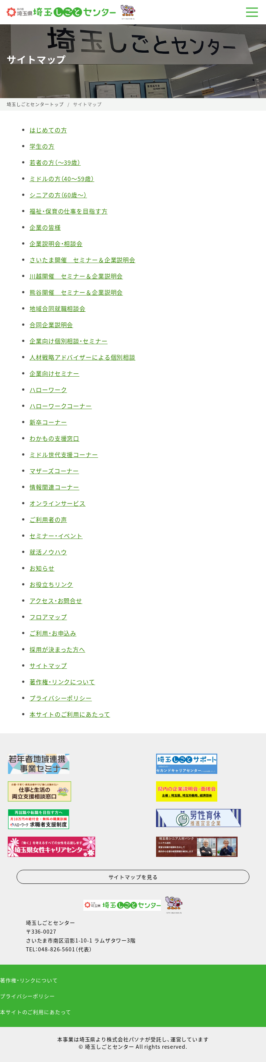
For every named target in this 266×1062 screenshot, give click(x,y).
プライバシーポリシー (61, 697)
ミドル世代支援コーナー (64, 454)
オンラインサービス (58, 503)
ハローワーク (48, 389)
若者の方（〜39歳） (55, 162)
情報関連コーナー (54, 486)
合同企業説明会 (51, 324)
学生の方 (42, 146)
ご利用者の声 (48, 519)
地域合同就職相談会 (58, 308)
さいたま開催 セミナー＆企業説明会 (82, 259)
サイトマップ (48, 665)
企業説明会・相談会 (56, 243)
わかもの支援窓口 (54, 438)
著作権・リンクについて (62, 681)
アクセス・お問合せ (56, 600)
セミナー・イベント (56, 535)
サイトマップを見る (133, 877)
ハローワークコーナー (61, 405)
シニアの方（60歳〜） (58, 194)
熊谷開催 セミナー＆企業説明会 (76, 292)
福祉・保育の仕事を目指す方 (68, 211)
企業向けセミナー (54, 373)
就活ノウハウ (48, 551)
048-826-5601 (56, 949)
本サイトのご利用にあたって (70, 714)
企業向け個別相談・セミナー (68, 340)
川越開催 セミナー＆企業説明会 (76, 275)
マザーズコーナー (54, 470)
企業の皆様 (45, 227)
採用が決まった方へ (57, 649)
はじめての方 (48, 129)
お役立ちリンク (51, 584)
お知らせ (42, 568)
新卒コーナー (48, 422)
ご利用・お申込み (53, 633)
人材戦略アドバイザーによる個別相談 (82, 357)
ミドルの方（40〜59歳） (62, 178)
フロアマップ (48, 616)
